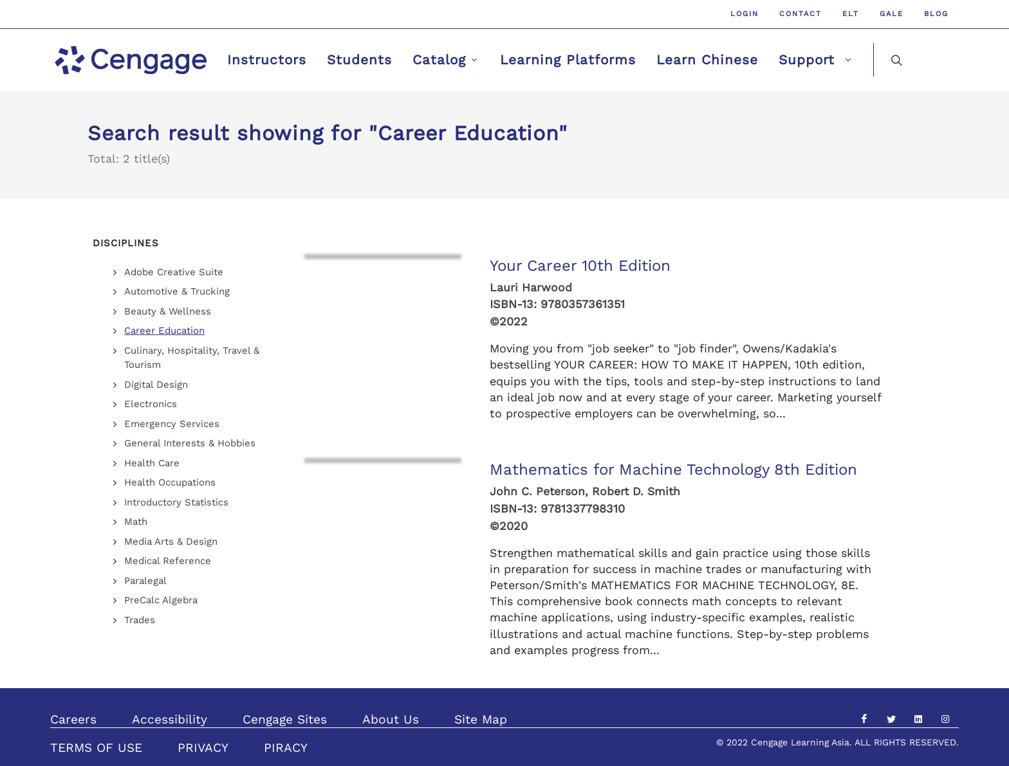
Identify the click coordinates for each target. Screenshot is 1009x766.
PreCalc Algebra (161, 600)
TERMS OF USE (96, 747)
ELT (850, 14)
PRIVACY (203, 747)
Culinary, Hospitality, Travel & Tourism (191, 358)
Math (135, 521)
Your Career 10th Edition (580, 266)
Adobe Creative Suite (173, 272)
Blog (936, 14)
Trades (139, 620)
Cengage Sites (285, 719)
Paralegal (145, 581)
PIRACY (286, 747)
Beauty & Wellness (167, 311)
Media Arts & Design (171, 541)
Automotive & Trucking (177, 291)
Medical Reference (167, 561)
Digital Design (156, 384)
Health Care (152, 463)
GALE (891, 14)
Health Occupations (170, 482)
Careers (73, 719)
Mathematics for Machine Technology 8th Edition (673, 470)
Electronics (150, 404)
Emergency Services (171, 424)
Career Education (164, 330)
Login (744, 14)
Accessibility (169, 719)
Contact (800, 14)
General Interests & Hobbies (189, 443)
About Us (390, 719)
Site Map (480, 719)
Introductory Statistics (176, 502)
